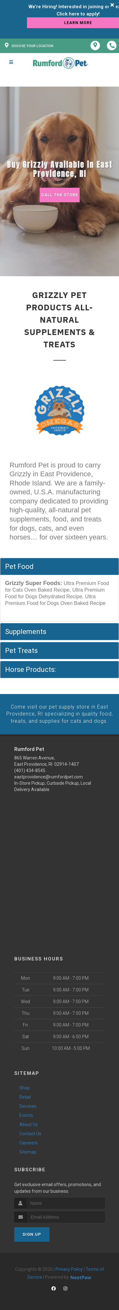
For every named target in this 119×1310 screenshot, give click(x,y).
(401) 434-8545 (29, 770)
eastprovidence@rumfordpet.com (48, 776)
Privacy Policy (69, 1268)
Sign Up (32, 1233)
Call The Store (59, 194)
